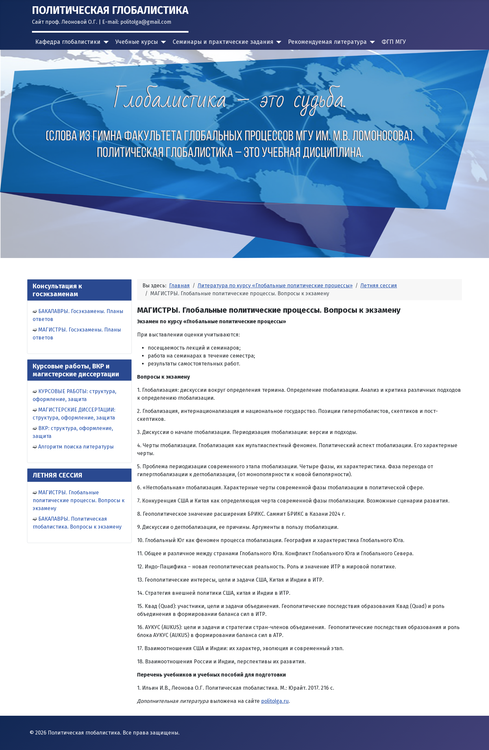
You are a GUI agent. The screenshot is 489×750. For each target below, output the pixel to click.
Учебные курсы (136, 42)
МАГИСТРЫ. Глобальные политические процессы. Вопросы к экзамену (79, 500)
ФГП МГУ (394, 42)
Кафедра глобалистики (68, 42)
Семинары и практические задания (223, 42)
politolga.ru (275, 701)
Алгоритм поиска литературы (76, 447)
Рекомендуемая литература (327, 42)
